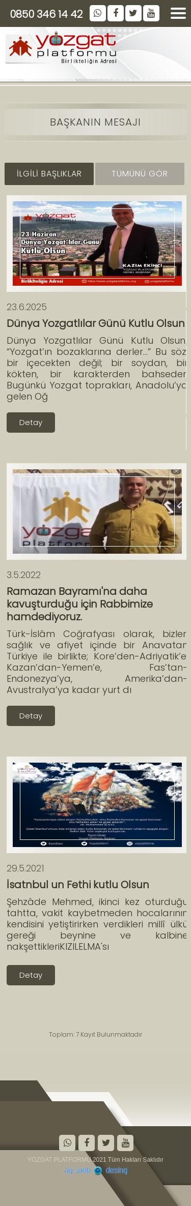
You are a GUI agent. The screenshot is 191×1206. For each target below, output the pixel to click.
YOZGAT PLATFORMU (59, 1159)
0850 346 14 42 (46, 14)
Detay (30, 422)
